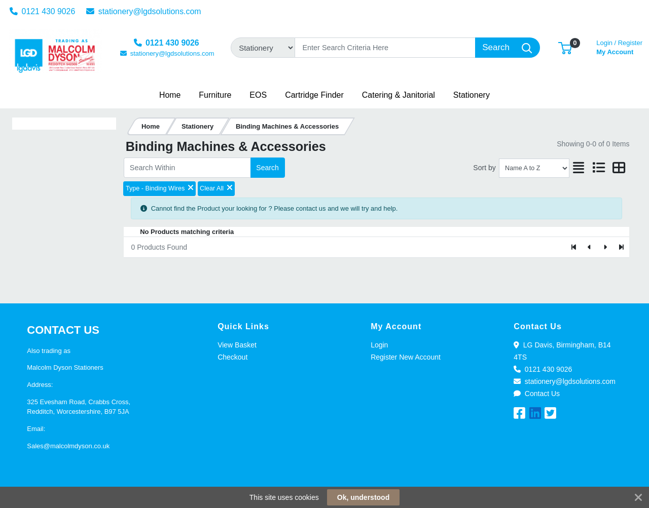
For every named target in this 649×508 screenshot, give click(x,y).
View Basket (237, 345)
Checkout (232, 357)
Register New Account (406, 357)
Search (267, 168)
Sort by (484, 168)
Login (379, 345)
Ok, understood (363, 497)
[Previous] (590, 247)
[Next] (605, 247)
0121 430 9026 (43, 11)
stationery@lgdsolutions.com (143, 11)
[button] (565, 47)
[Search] (385, 47)
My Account (619, 46)
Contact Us (537, 393)
